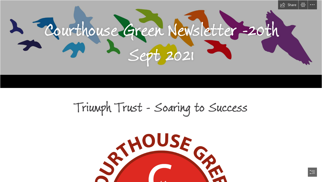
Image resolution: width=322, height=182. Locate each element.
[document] (161, 91)
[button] (288, 4)
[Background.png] (161, 44)
